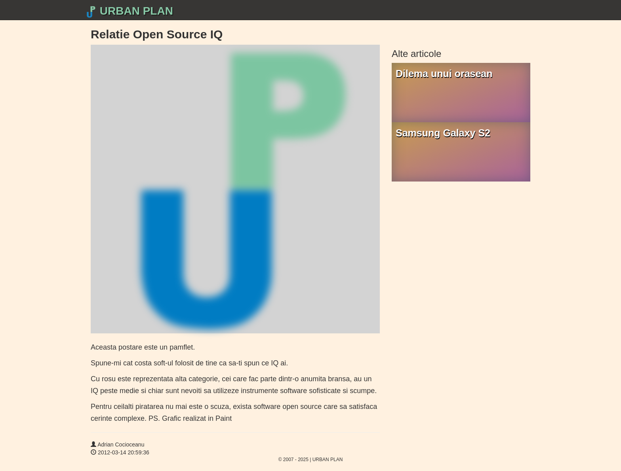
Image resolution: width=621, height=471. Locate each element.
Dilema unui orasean (444, 73)
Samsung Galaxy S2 (443, 132)
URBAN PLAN (129, 11)
